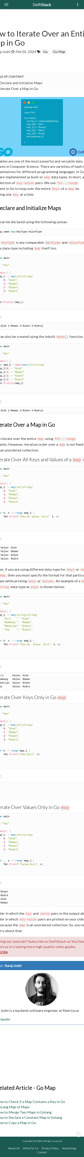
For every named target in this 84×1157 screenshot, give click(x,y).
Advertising (69, 1148)
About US (14, 1148)
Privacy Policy (50, 1148)
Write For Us (30, 1148)
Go (45, 51)
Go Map (59, 51)
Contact (42, 1152)
